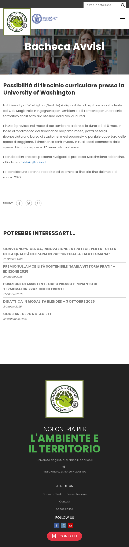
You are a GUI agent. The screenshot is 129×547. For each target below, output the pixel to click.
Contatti (64, 502)
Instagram (63, 525)
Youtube (70, 525)
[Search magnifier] (123, 5)
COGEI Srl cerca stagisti (27, 313)
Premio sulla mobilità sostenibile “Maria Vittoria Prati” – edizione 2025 (59, 269)
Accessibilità (64, 509)
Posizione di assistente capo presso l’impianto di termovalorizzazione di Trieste (50, 286)
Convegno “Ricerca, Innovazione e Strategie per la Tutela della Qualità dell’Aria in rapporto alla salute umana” (59, 251)
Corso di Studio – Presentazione (65, 494)
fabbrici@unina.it (34, 162)
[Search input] (103, 5)
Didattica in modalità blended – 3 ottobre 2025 (49, 301)
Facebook (56, 525)
